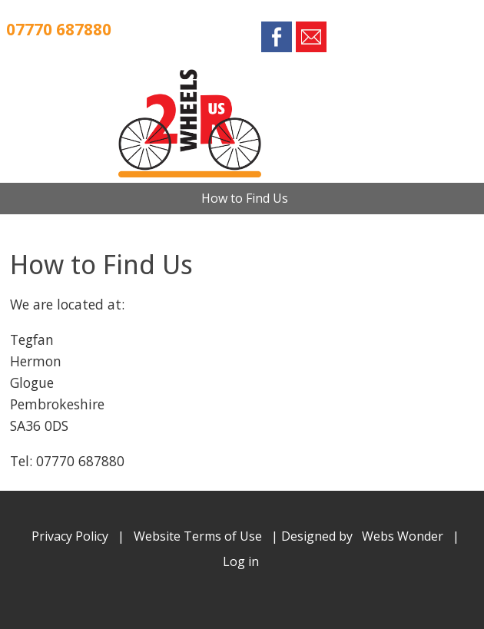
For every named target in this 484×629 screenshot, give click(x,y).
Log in (241, 561)
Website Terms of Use (198, 536)
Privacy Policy (69, 536)
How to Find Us (244, 198)
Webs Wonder (402, 536)
